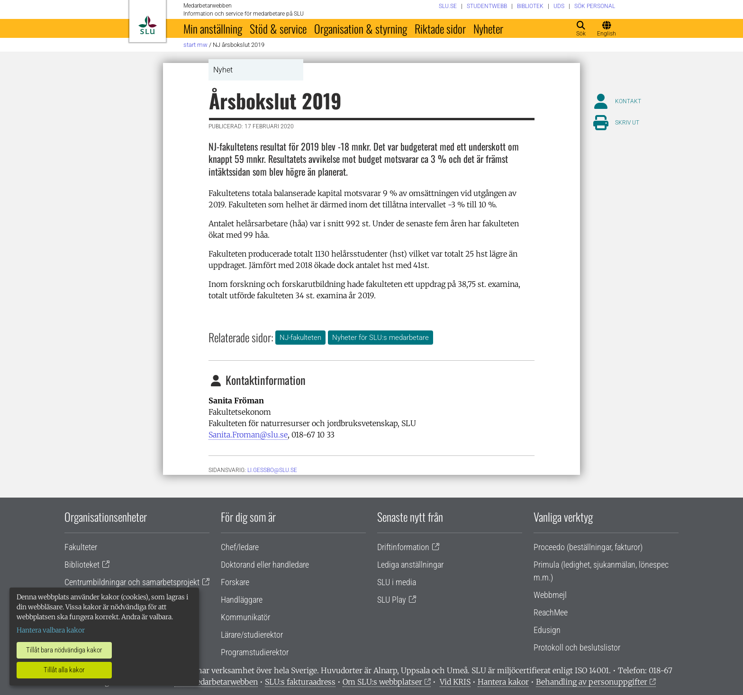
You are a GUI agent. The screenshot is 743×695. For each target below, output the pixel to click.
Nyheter (488, 28)
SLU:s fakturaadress (300, 681)
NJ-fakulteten (300, 337)
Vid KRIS (455, 681)
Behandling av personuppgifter (591, 681)
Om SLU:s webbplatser (382, 681)
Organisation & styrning (360, 28)
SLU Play (391, 600)
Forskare (235, 582)
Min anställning (212, 28)
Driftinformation (403, 547)
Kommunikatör (245, 617)
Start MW (195, 44)
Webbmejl (550, 595)
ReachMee (551, 612)
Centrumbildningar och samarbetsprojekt (131, 582)
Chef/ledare (240, 547)
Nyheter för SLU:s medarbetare (380, 337)
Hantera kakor (503, 681)
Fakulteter (80, 547)
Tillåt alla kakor (64, 670)
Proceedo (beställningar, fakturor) (588, 547)
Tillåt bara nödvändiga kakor (64, 650)
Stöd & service (278, 28)
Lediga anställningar (410, 565)
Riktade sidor (440, 28)
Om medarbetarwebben (216, 681)
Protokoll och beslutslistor (577, 647)
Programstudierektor (255, 652)
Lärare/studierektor (252, 635)
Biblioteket (82, 565)
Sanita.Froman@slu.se (248, 434)
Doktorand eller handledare (265, 565)
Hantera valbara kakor (51, 630)
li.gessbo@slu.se (272, 470)
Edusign (547, 630)
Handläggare (242, 600)
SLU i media (396, 582)
